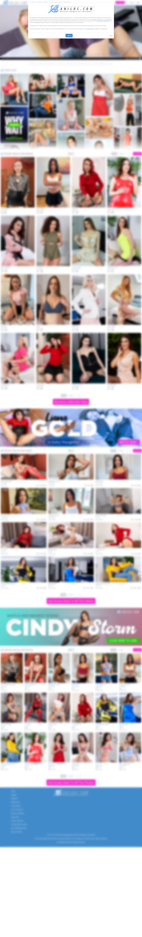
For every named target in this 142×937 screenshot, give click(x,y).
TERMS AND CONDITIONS (103, 21)
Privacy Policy (89, 29)
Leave (110, 35)
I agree (69, 36)
